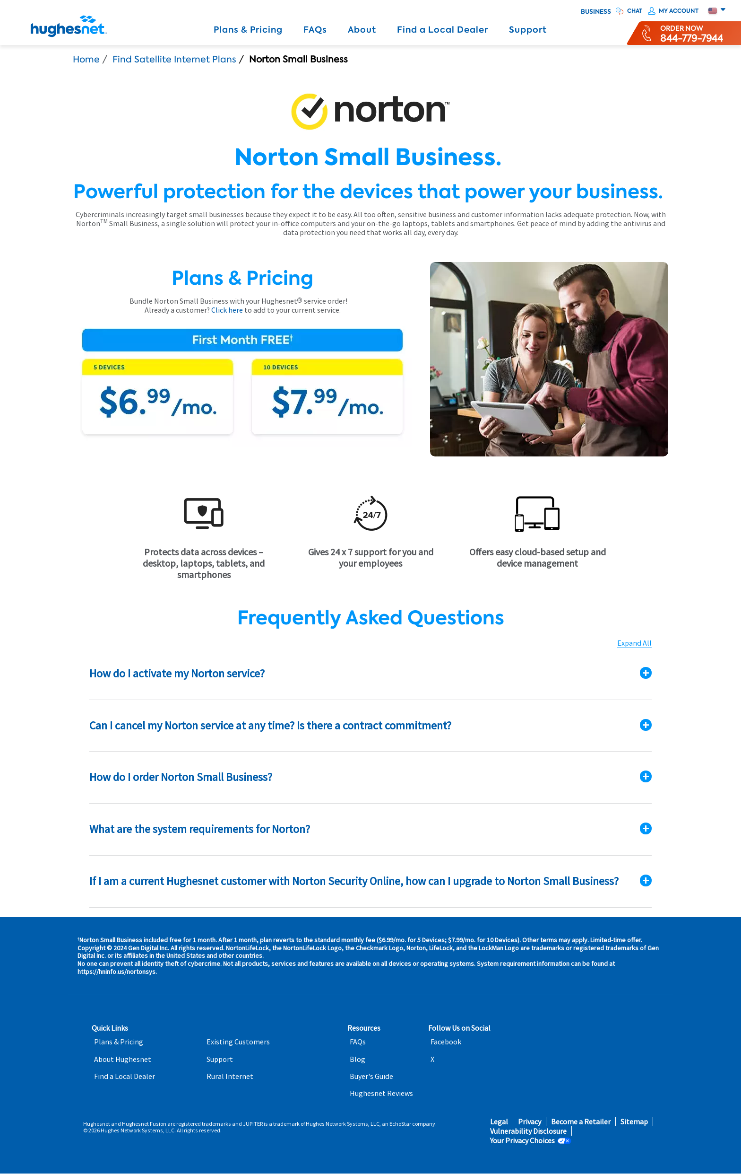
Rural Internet (230, 1076)
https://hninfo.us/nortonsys (116, 971)
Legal (499, 1121)
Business (596, 12)
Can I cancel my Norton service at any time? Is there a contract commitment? (270, 725)
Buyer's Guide (371, 1076)
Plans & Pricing (248, 30)
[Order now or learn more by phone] (691, 33)
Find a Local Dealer (442, 30)
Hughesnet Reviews (381, 1093)
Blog (357, 1059)
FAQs (315, 30)
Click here (227, 310)
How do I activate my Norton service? (177, 673)
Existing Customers (238, 1041)
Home (86, 59)
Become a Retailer (581, 1121)
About (362, 30)
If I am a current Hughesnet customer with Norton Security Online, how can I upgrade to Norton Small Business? (354, 881)
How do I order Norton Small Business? (180, 777)
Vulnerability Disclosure (528, 1131)
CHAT (634, 11)
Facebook (446, 1041)
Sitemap (634, 1121)
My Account (678, 11)
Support (528, 30)
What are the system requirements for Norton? (199, 829)
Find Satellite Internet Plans (174, 59)
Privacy (529, 1121)
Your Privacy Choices (522, 1140)
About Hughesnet (122, 1059)
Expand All (634, 643)
